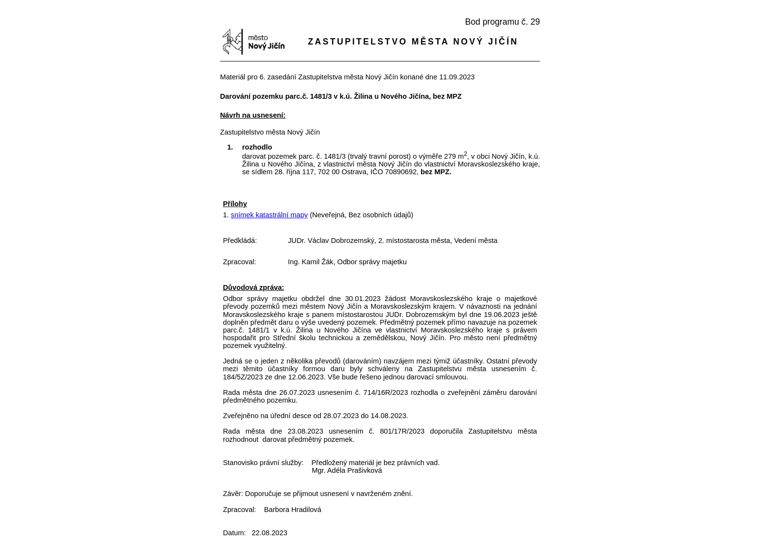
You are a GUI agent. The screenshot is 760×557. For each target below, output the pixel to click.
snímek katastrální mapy (269, 215)
